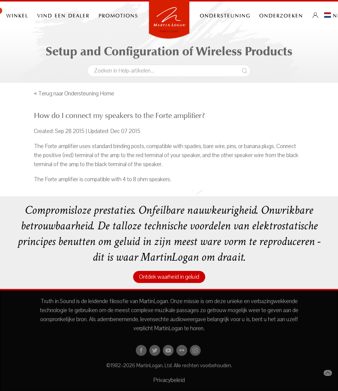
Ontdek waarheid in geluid (169, 277)
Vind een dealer (63, 15)
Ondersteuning (225, 15)
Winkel (17, 15)
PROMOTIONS (118, 15)
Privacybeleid (169, 380)
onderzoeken (281, 15)
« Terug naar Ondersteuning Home (74, 94)
